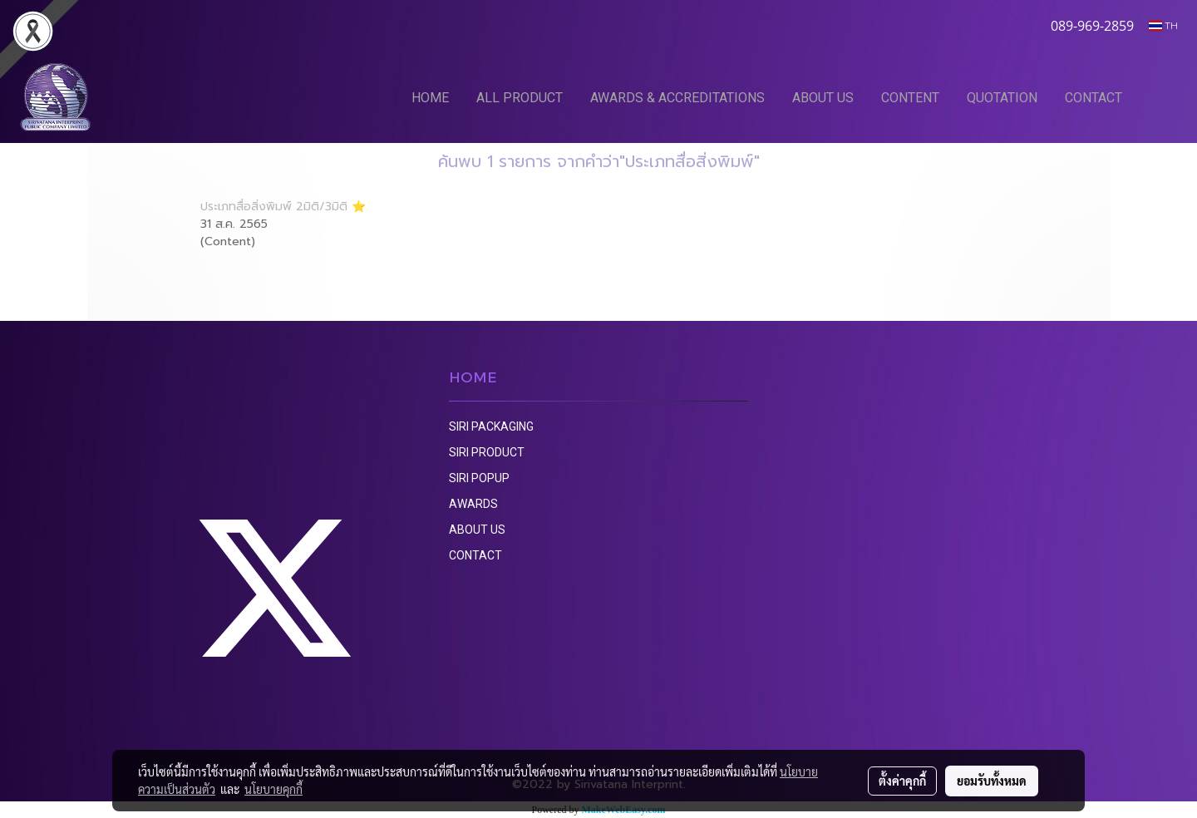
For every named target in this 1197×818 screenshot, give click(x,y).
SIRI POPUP (479, 478)
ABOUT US (823, 98)
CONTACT (1093, 98)
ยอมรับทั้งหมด (992, 780)
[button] (1161, 97)
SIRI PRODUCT (487, 452)
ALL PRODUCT (519, 98)
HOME (430, 98)
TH (1163, 25)
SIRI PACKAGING (491, 426)
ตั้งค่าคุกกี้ (902, 780)
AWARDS (473, 503)
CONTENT (910, 98)
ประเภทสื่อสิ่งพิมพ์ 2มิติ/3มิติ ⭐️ (283, 206)
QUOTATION (1002, 98)
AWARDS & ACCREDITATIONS (677, 98)
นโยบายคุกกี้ (273, 788)
